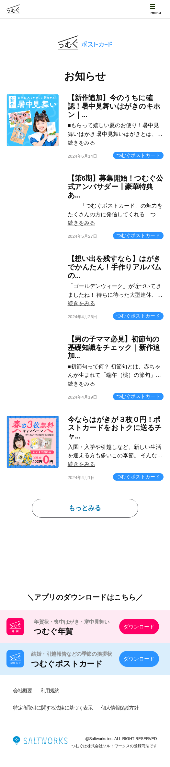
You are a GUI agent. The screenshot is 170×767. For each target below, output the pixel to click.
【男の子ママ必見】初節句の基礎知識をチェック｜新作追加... (114, 347)
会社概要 (22, 690)
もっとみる (85, 507)
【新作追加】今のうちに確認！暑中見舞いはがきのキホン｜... (114, 106)
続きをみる (81, 143)
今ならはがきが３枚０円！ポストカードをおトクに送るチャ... (115, 428)
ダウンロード (138, 626)
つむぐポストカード (138, 155)
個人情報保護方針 (119, 708)
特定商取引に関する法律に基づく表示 (52, 708)
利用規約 (49, 690)
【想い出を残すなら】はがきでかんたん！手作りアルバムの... (115, 267)
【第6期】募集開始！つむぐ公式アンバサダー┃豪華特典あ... (115, 186)
